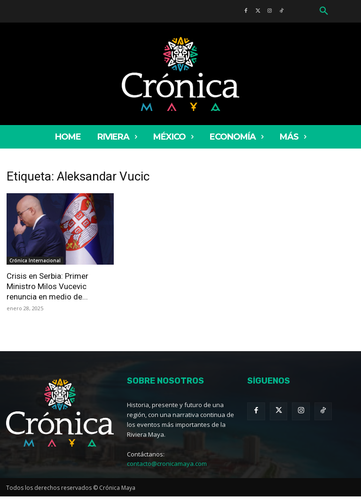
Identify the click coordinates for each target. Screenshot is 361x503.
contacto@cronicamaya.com (167, 463)
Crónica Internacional (35, 260)
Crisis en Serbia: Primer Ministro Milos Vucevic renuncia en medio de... (47, 286)
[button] (324, 11)
